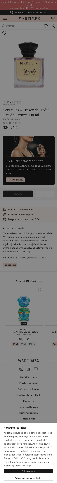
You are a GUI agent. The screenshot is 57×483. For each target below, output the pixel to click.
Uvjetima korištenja (20, 465)
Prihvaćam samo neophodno (28, 478)
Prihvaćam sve (29, 471)
